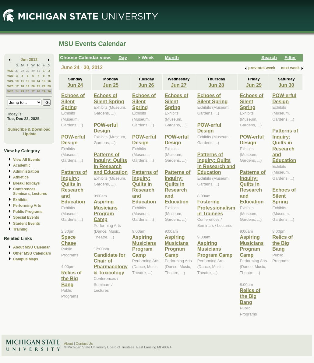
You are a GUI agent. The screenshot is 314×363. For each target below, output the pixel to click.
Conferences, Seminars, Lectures (30, 191)
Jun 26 (146, 85)
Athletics (21, 177)
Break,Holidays (26, 183)
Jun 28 (216, 85)
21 (38, 86)
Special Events (26, 217)
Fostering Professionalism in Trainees (216, 207)
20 (33, 86)
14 (38, 81)
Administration (26, 171)
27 (17, 70)
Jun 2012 (29, 59)
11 (22, 81)
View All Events (26, 159)
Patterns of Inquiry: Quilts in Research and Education (74, 186)
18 (22, 86)
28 (22, 70)
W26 (10, 91)
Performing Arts (27, 205)
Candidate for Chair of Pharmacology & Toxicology (111, 263)
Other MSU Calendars (32, 253)
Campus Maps (25, 259)
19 (27, 86)
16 (49, 81)
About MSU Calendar (31, 247)
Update (30, 134)
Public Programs (27, 212)
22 (43, 86)
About (68, 343)
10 (17, 81)
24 (17, 91)
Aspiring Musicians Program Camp (106, 210)
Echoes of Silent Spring (73, 101)
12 (27, 81)
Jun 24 (75, 85)
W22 (10, 70)
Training (20, 229)
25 (22, 91)
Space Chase (68, 239)
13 (33, 81)
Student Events (26, 223)
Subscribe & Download (29, 129)
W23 (10, 75)
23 (49, 86)
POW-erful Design (73, 139)
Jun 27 (178, 85)
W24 (10, 81)
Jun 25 (110, 85)
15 (43, 81)
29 (27, 70)
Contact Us (84, 343)
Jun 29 (254, 85)
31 (38, 70)
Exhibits (20, 200)
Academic (21, 165)
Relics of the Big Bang (71, 278)
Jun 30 (286, 85)
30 (33, 70)
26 (27, 91)
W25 (10, 86)
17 (17, 86)
